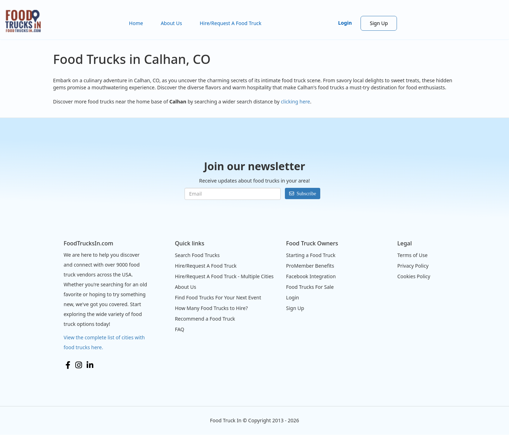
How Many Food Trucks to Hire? (211, 308)
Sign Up (379, 23)
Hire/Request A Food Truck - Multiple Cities (224, 276)
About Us (171, 23)
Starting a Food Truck (310, 255)
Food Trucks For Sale (310, 287)
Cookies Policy (413, 276)
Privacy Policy (412, 265)
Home (136, 23)
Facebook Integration (311, 276)
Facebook (67, 365)
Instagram (78, 365)
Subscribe (306, 193)
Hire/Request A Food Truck (231, 23)
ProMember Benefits (310, 265)
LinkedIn (90, 365)
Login (345, 22)
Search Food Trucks (197, 255)
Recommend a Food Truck (205, 318)
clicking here (295, 101)
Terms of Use (412, 255)
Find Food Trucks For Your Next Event (218, 297)
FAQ (180, 329)
